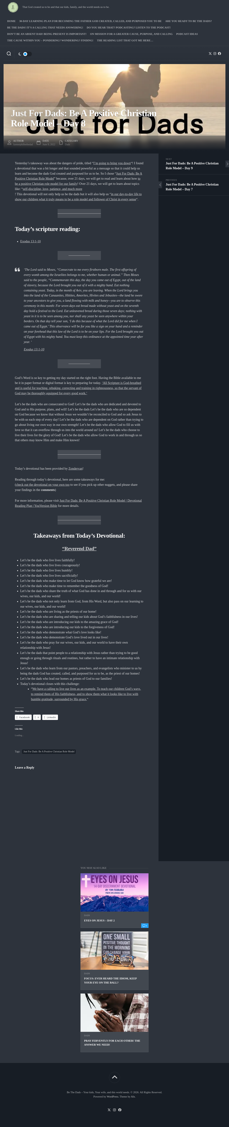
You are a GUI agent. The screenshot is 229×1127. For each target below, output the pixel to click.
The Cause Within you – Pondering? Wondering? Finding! (50, 40)
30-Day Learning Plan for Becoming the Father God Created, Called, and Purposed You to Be (90, 21)
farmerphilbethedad (23, 144)
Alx (133, 1096)
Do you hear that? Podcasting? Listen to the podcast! (129, 27)
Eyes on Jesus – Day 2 (99, 920)
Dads (87, 915)
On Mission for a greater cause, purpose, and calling (131, 34)
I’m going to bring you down (112, 163)
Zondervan (75, 468)
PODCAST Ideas (187, 34)
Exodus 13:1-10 (30, 241)
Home (11, 21)
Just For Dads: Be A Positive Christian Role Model (48, 751)
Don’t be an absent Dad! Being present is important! (46, 34)
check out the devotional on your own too (42, 484)
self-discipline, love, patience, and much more (52, 189)
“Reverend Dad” (79, 548)
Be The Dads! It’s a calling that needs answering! (45, 27)
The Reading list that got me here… (125, 40)
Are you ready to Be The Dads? (188, 21)
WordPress (112, 1096)
